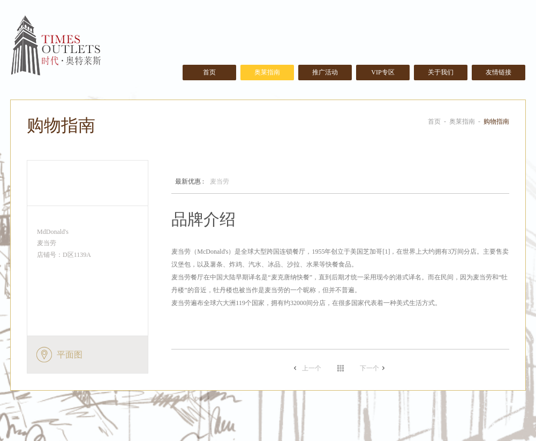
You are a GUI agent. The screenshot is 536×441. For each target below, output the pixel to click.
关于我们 (441, 72)
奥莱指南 (267, 72)
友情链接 (498, 72)
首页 (209, 72)
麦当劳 (198, 182)
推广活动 (325, 72)
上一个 (311, 368)
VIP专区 (382, 72)
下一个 (369, 368)
